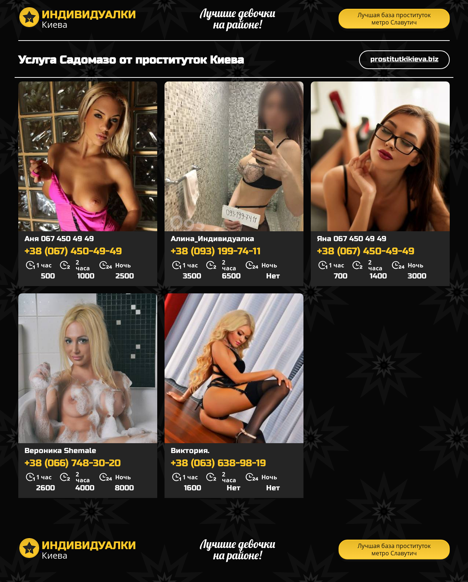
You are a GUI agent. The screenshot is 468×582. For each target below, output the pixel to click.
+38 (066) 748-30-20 (72, 463)
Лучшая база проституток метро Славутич (394, 18)
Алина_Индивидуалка (212, 238)
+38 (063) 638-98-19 (218, 463)
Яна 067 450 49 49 (351, 238)
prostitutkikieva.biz (404, 59)
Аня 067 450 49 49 (59, 238)
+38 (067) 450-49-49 (73, 251)
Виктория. (190, 450)
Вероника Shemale (60, 450)
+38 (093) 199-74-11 (216, 251)
